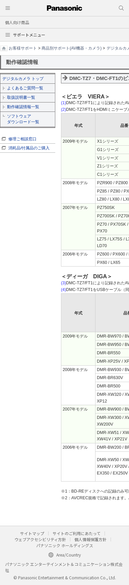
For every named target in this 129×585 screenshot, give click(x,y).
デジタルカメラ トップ (23, 78)
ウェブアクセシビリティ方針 (40, 539)
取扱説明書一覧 (21, 97)
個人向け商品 (17, 22)
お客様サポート (23, 48)
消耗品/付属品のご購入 (29, 148)
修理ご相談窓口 (22, 139)
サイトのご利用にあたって (77, 533)
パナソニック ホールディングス (64, 545)
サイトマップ (32, 533)
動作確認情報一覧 (23, 106)
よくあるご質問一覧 (25, 88)
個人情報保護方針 (90, 539)
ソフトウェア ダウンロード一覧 (23, 119)
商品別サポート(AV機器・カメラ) (72, 48)
